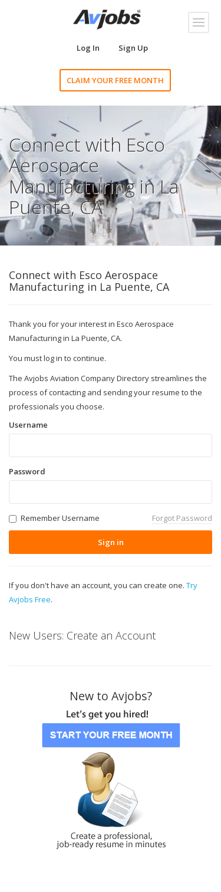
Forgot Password (182, 518)
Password (27, 471)
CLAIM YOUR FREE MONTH (115, 80)
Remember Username (60, 518)
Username (28, 424)
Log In (88, 47)
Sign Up (133, 47)
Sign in (111, 542)
